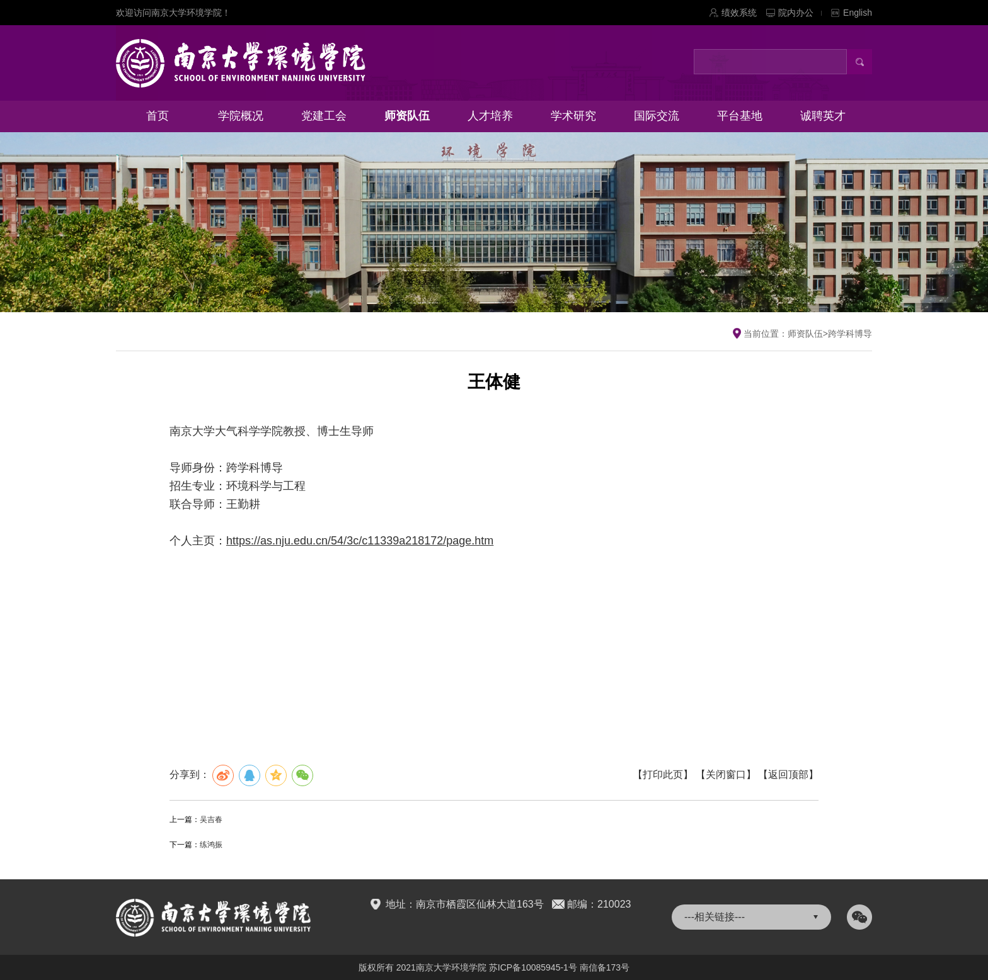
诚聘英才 (823, 116)
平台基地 (739, 116)
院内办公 (800, 13)
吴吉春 (211, 819)
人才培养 (490, 116)
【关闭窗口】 (726, 774)
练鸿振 (211, 844)
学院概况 (240, 116)
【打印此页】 (663, 774)
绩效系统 (739, 13)
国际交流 (656, 116)
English (857, 13)
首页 (157, 116)
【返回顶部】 (788, 774)
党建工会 (324, 116)
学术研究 (573, 116)
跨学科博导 (850, 334)
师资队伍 (407, 116)
